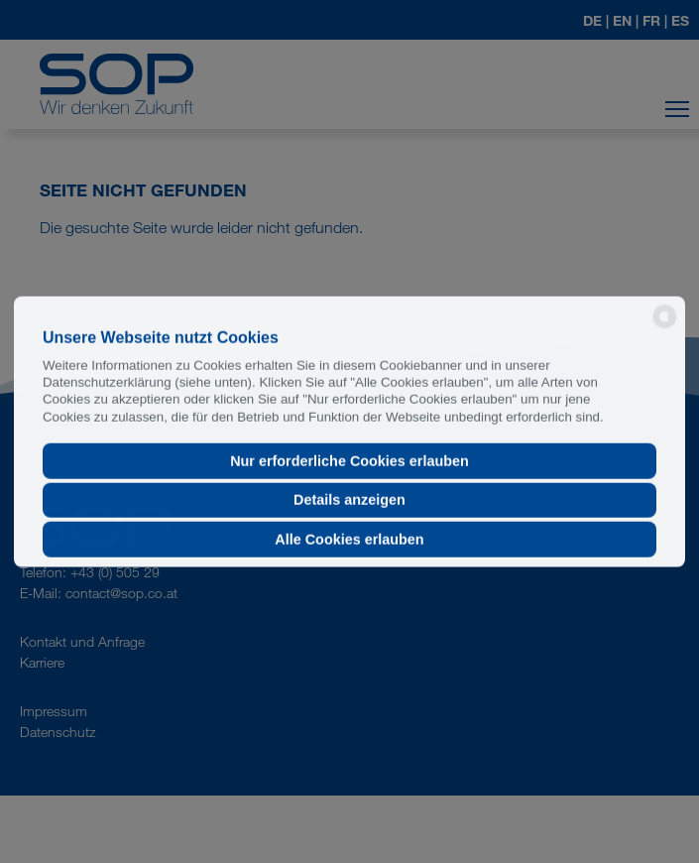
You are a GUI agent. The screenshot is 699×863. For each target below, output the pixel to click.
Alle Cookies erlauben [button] (349, 540)
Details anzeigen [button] (349, 500)
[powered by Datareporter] (664, 326)
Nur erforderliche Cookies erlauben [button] (349, 461)
